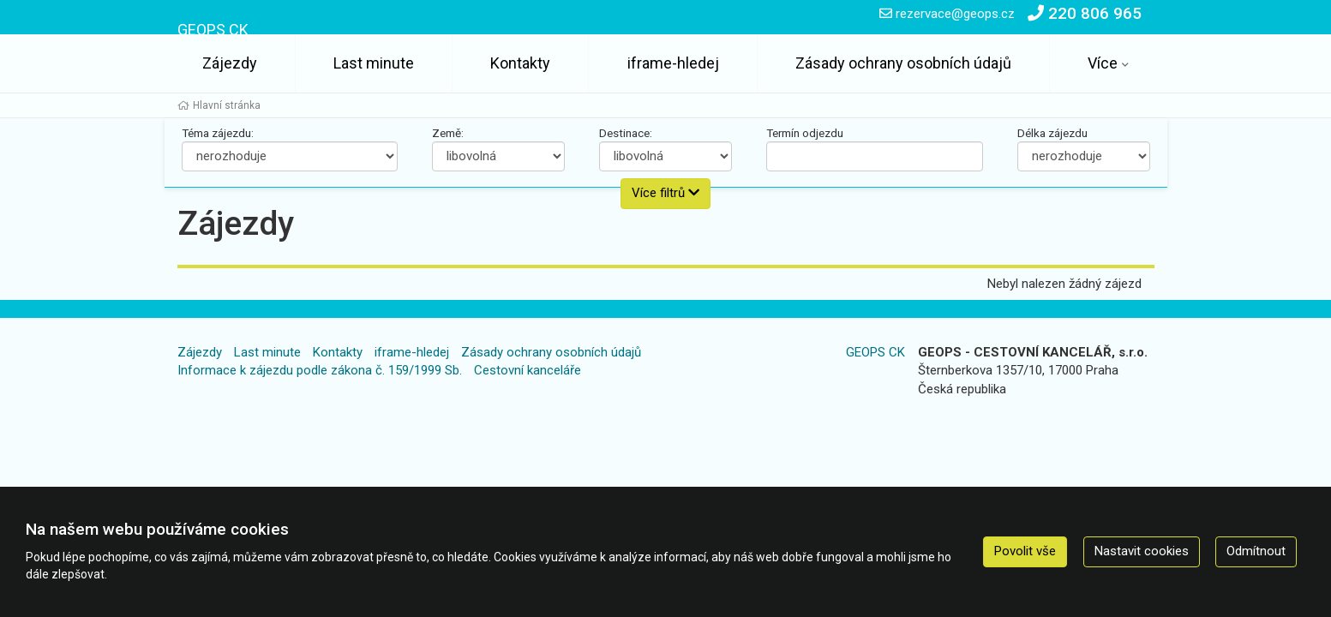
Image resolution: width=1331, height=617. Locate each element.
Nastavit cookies (1141, 551)
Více (1103, 63)
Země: (448, 133)
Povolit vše (1025, 551)
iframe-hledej (673, 63)
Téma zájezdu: (218, 133)
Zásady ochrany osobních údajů (903, 63)
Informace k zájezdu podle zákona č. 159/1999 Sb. (319, 370)
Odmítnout (1256, 551)
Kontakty (520, 63)
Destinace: (625, 133)
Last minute (373, 63)
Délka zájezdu (1052, 133)
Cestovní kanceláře (527, 370)
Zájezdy (229, 63)
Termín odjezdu (804, 133)
